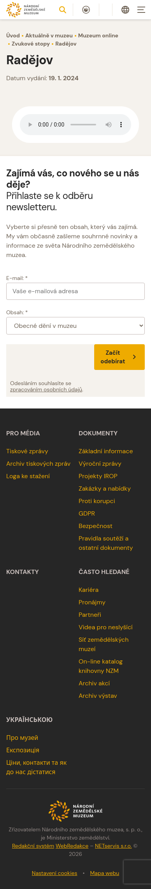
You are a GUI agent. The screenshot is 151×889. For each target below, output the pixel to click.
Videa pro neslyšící (106, 627)
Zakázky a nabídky (105, 488)
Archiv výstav (98, 696)
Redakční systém (33, 845)
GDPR (87, 513)
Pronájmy (92, 602)
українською (29, 720)
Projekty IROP (98, 476)
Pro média (23, 433)
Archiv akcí (94, 683)
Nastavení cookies (54, 873)
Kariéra (88, 590)
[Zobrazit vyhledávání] (62, 9)
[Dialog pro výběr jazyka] (125, 10)
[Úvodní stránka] (25, 9)
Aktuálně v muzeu (49, 35)
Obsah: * (17, 312)
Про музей (22, 738)
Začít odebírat (119, 357)
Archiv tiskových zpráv (38, 463)
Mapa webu (104, 873)
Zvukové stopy (31, 43)
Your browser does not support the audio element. (75, 124)
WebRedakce (72, 845)
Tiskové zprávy (27, 451)
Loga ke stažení (28, 476)
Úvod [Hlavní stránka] (13, 35)
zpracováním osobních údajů (46, 389)
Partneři (90, 615)
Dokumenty (98, 433)
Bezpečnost (95, 526)
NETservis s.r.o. (113, 845)
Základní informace (106, 451)
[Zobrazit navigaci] (141, 9)
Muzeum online (98, 35)
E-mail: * (17, 278)
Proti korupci (97, 501)
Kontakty (22, 572)
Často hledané (104, 572)
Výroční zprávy (100, 463)
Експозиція (22, 750)
